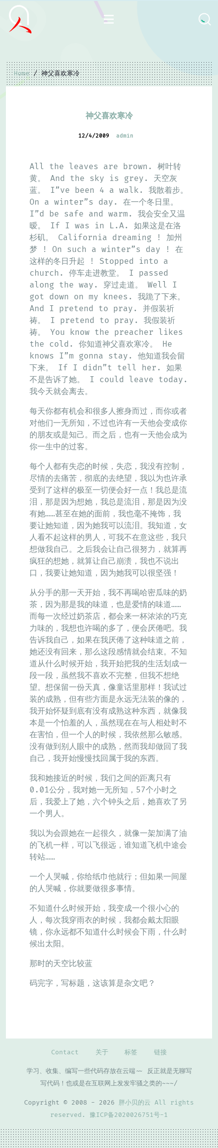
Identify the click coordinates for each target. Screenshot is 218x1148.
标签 (131, 1052)
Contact (65, 1052)
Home (22, 73)
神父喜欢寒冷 (109, 116)
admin (124, 136)
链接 (160, 1052)
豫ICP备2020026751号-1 (129, 1115)
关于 (101, 1052)
